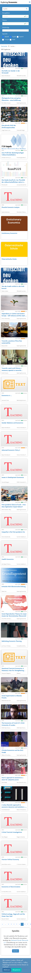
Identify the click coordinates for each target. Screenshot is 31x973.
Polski (13, 39)
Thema (4, 20)
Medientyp (5, 27)
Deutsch (7, 36)
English (14, 36)
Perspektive (6, 13)
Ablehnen (7, 970)
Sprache (4, 34)
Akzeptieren (16, 970)
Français (7, 39)
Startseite (4, 46)
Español (21, 36)
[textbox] (15, 30)
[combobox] (15, 30)
